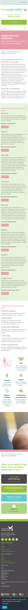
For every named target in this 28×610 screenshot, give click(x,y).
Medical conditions (5, 549)
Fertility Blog (4, 565)
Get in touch (4, 572)
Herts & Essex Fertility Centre (7, 570)
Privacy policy (4, 576)
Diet (2, 544)
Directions (3, 575)
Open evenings (4, 573)
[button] (22, 2)
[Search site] (12, 28)
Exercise (3, 546)
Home (2, 52)
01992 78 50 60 (5, 586)
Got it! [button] (4, 607)
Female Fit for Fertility (7, 543)
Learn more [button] (5, 603)
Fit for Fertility (4, 579)
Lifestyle (3, 548)
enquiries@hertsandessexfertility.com (14, 14)
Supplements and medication (8, 551)
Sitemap (3, 578)
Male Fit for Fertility (6, 554)
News (2, 568)
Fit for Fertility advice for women (13, 52)
